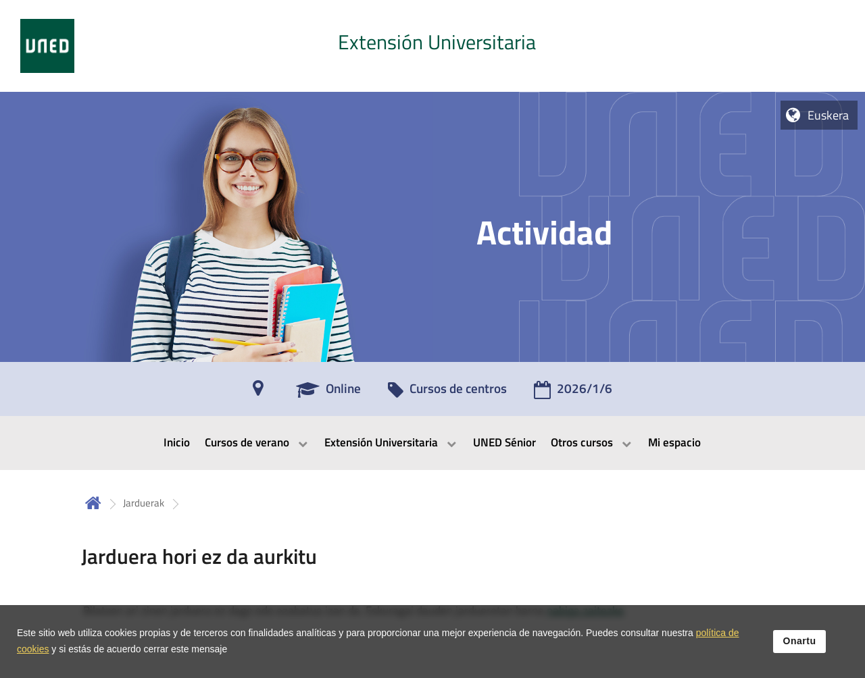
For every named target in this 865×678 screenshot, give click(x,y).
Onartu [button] (799, 646)
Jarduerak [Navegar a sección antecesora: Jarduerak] (143, 503)
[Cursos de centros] (447, 393)
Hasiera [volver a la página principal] (93, 502)
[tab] (432, 46)
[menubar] (432, 443)
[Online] (328, 393)
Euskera (828, 115)
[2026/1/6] (573, 393)
